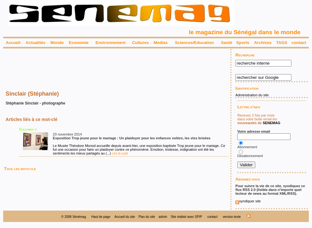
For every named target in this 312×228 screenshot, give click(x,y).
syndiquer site (248, 201)
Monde (57, 42)
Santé (226, 42)
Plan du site (146, 216)
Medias (161, 42)
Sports (242, 42)
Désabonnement (250, 156)
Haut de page (100, 216)
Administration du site (252, 95)
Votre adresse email (253, 131)
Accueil (13, 42)
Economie (78, 42)
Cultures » (27, 129)
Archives (262, 42)
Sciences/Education (194, 42)
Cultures (140, 42)
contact (298, 42)
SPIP (198, 216)
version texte (232, 216)
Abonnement (247, 147)
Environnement (110, 42)
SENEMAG (271, 123)
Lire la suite (120, 153)
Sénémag (79, 216)
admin (163, 216)
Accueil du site (125, 216)
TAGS (281, 42)
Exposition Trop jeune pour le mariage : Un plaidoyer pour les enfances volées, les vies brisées (132, 138)
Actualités (35, 42)
